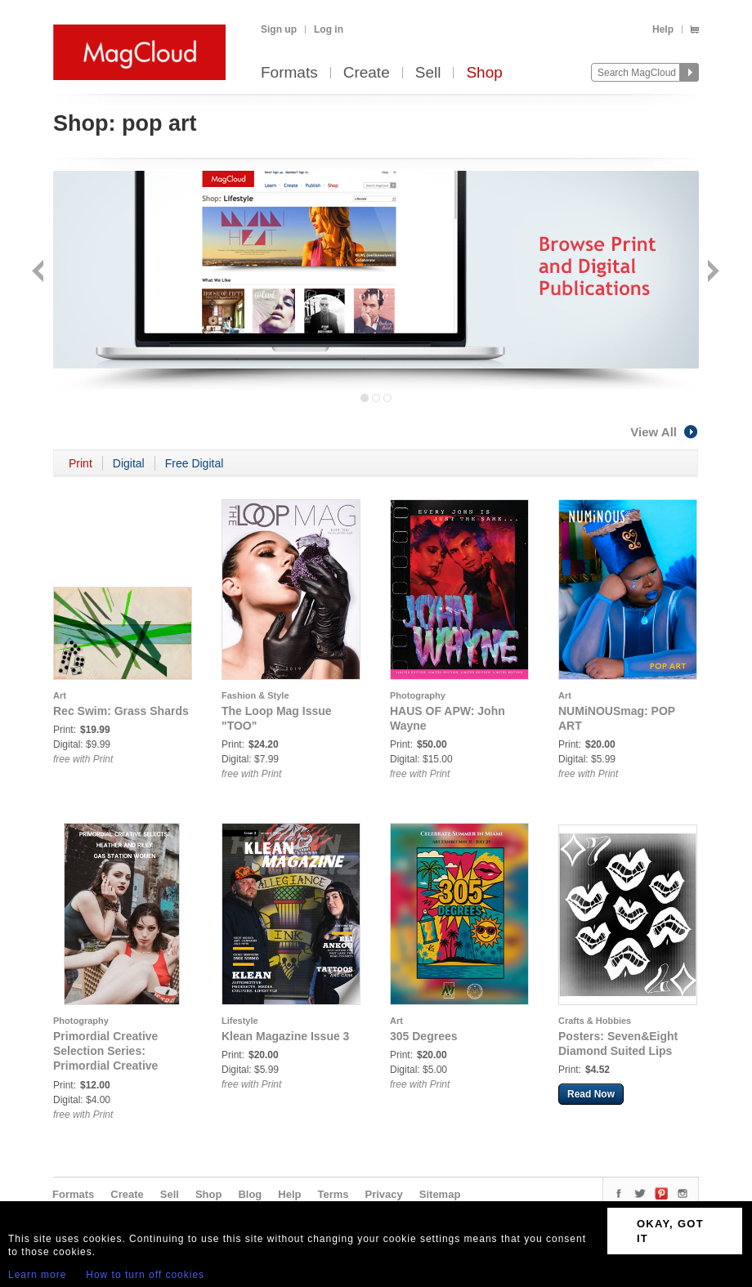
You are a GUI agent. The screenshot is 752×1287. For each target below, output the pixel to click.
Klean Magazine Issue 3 (285, 1036)
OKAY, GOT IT (670, 1231)
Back (39, 272)
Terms (332, 1194)
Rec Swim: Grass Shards (121, 710)
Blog (250, 1194)
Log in (328, 29)
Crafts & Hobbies (594, 1021)
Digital (129, 463)
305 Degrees (424, 1036)
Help (663, 29)
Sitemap (440, 1194)
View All (664, 432)
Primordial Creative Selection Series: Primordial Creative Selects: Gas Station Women (108, 1066)
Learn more (37, 1274)
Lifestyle (240, 1021)
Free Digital (194, 463)
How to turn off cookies (145, 1274)
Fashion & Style (255, 695)
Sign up (279, 29)
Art (59, 695)
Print (80, 463)
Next (711, 272)
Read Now (591, 1094)
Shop (484, 73)
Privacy (384, 1194)
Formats (289, 73)
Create (366, 73)
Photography (417, 695)
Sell (428, 73)
